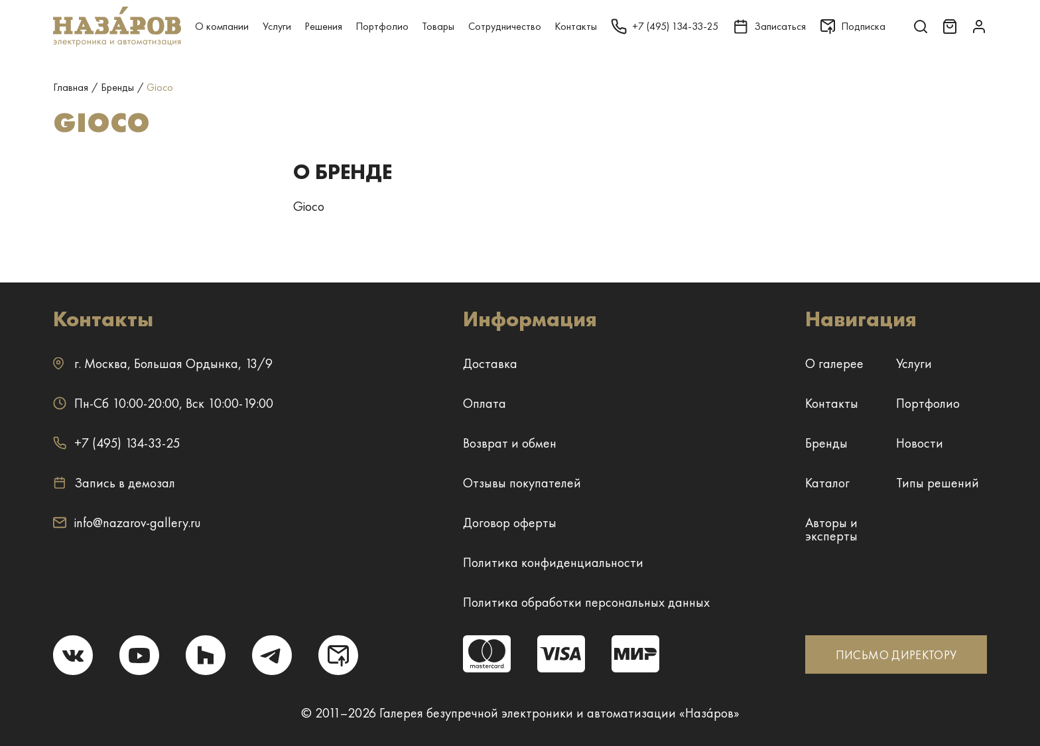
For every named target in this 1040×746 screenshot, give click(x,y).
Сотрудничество (504, 26)
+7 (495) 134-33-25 (116, 443)
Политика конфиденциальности (553, 562)
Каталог (827, 482)
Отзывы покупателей (522, 482)
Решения (323, 26)
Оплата (484, 403)
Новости (919, 443)
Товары (438, 26)
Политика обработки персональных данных (586, 602)
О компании (222, 26)
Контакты (575, 26)
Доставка (490, 363)
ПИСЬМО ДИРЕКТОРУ (896, 654)
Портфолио (382, 26)
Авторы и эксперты (831, 529)
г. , (163, 363)
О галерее (834, 363)
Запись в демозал (114, 482)
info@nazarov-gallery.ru (127, 522)
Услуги (277, 26)
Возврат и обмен (509, 443)
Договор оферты (509, 522)
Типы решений (937, 482)
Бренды (826, 443)
